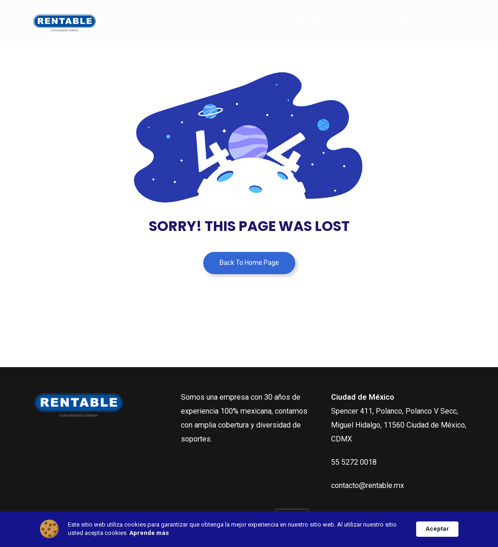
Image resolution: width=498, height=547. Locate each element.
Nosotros (284, 20)
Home (244, 20)
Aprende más (149, 532)
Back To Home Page (249, 263)
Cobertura (331, 20)
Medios (375, 20)
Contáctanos (424, 20)
